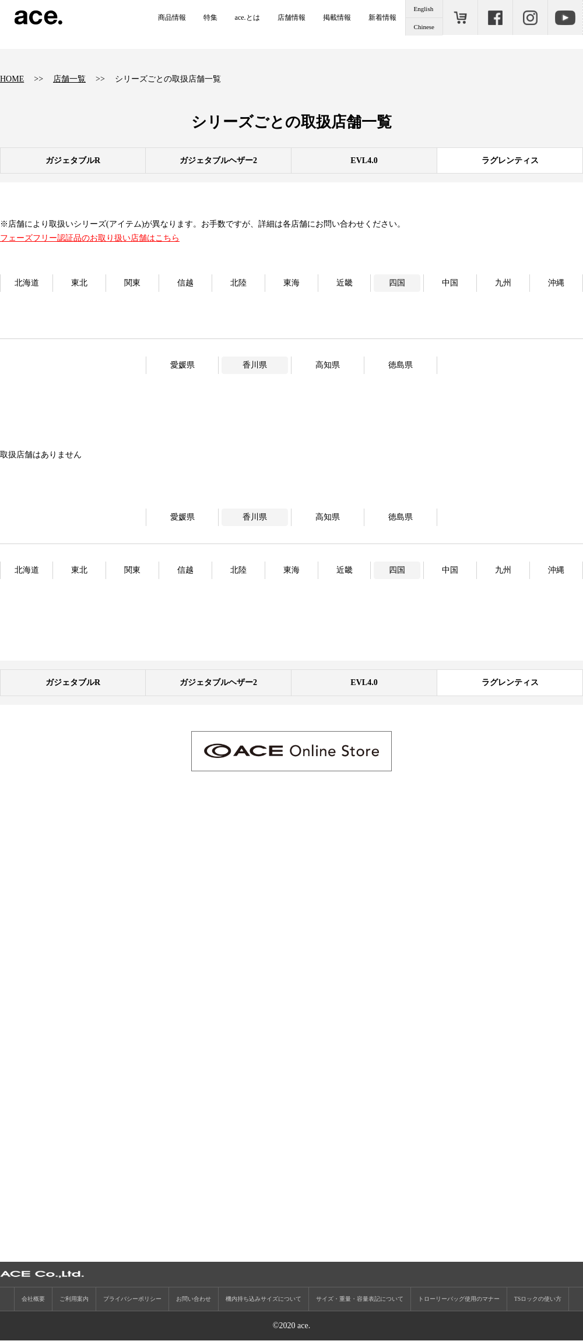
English (424, 8)
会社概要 (33, 1299)
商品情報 (172, 17)
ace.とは (247, 17)
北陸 (238, 282)
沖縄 (556, 282)
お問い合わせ (193, 1299)
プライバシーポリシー (132, 1299)
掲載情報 (337, 17)
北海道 (27, 282)
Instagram (529, 17)
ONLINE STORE (459, 17)
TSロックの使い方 (538, 1299)
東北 (79, 282)
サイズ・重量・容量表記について (359, 1299)
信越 (185, 282)
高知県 (327, 365)
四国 (397, 282)
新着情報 (382, 17)
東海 (291, 282)
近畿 (344, 282)
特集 (210, 17)
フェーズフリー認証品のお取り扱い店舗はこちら (90, 238)
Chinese (424, 26)
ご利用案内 (74, 1299)
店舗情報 (291, 17)
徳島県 (400, 365)
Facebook (494, 17)
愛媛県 (182, 365)
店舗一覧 (69, 79)
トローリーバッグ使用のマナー (459, 1299)
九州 (503, 282)
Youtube (564, 17)
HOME (12, 79)
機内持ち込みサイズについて (263, 1299)
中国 (450, 282)
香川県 (255, 365)
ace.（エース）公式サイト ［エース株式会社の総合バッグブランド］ (38, 17)
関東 (132, 282)
